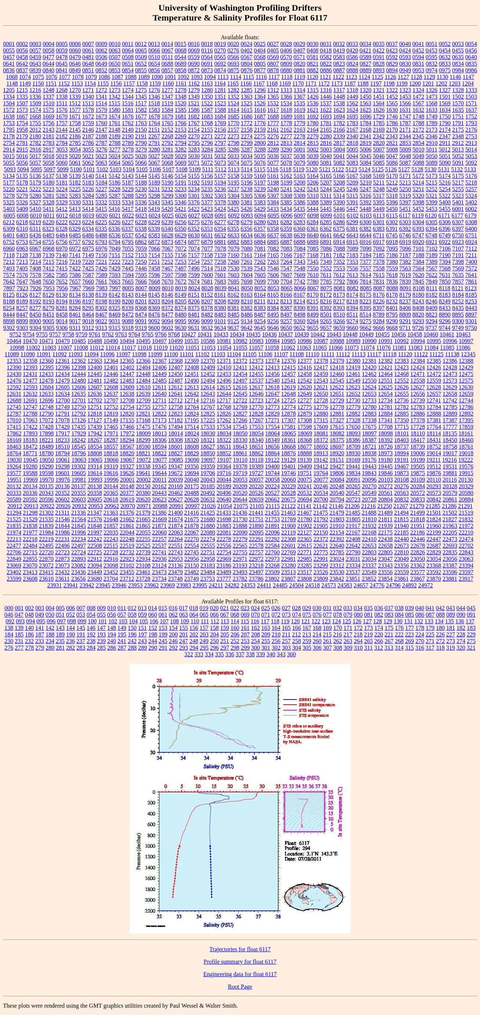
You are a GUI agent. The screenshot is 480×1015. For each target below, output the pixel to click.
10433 (221, 334)
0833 (445, 64)
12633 (46, 394)
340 (270, 654)
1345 (141, 97)
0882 (313, 70)
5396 (392, 202)
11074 (367, 347)
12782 (401, 407)
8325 (114, 308)
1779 (299, 123)
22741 (159, 552)
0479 (75, 57)
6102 (353, 215)
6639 (299, 235)
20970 (127, 506)
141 (39, 628)
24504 (296, 585)
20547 (353, 493)
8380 (220, 308)
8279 (48, 308)
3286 (233, 149)
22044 (127, 532)
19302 (78, 466)
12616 (240, 387)
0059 (62, 50)
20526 (256, 493)
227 (450, 634)
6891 (326, 242)
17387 (450, 420)
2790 (141, 143)
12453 (224, 374)
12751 (94, 407)
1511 (61, 103)
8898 (9, 321)
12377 (304, 361)
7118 (9, 255)
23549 (369, 572)
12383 (401, 361)
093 (20, 621)
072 (276, 614)
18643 (240, 446)
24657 (360, 585)
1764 (154, 123)
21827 (450, 519)
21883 (224, 526)
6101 (339, 215)
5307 (273, 196)
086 (419, 614)
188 (50, 634)
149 (121, 628)
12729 (337, 400)
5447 (352, 209)
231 (19, 641)
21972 (466, 526)
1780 (313, 123)
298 (234, 648)
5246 (352, 189)
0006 (75, 44)
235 (60, 641)
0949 (405, 70)
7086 (326, 248)
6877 (194, 242)
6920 (418, 242)
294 (193, 648)
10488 (94, 341)
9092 (154, 321)
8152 (207, 295)
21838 (30, 526)
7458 (154, 268)
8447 (22, 314)
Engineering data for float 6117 (240, 974)
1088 (131, 77)
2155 (207, 130)
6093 (247, 215)
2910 (431, 143)
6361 (313, 229)
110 (194, 621)
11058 (272, 347)
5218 (471, 182)
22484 (30, 546)
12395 (46, 367)
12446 (110, 374)
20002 (143, 480)
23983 (184, 585)
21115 (272, 506)
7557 (365, 268)
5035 (260, 156)
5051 (445, 156)
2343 (392, 136)
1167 (259, 83)
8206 (194, 301)
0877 (260, 70)
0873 (207, 70)
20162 (159, 486)
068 (234, 614)
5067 (154, 163)
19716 (224, 473)
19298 (62, 466)
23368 (433, 565)
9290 (392, 321)
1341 (101, 97)
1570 (458, 103)
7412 (48, 268)
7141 (75, 255)
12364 (110, 361)
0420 (352, 50)
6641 (326, 235)
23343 (385, 565)
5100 (76, 169)
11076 (383, 347)
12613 (191, 387)
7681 (207, 281)
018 (193, 608)
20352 (62, 493)
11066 (335, 347)
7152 (128, 255)
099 (81, 621)
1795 (9, 130)
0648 (88, 64)
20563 (401, 493)
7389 (431, 262)
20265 (353, 486)
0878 (273, 70)
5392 (365, 202)
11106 (265, 354)
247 (183, 641)
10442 (317, 334)
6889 (313, 242)
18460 (466, 440)
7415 (62, 268)
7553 (339, 268)
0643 (35, 64)
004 (50, 608)
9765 (147, 334)
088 (440, 614)
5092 (471, 163)
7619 (405, 275)
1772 (246, 123)
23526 (320, 572)
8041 (234, 288)
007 (80, 608)
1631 (405, 110)
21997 (94, 532)
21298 (30, 513)
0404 (260, 50)
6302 (392, 222)
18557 (110, 446)
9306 (62, 328)
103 (123, 621)
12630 (466, 387)
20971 (144, 506)
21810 (369, 519)
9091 (141, 321)
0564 (207, 57)
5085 (379, 163)
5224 (62, 189)
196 (132, 634)
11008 (81, 347)
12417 (320, 367)
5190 (167, 182)
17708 (385, 427)
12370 (207, 361)
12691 (30, 400)
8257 (22, 308)
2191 (141, 136)
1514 (101, 103)
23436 (78, 572)
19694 (191, 473)
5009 (405, 149)
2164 (313, 130)
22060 (159, 532)
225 (430, 634)
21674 (175, 519)
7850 (445, 281)
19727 (256, 473)
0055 (9, 50)
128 (377, 621)
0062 (101, 50)
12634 (62, 394)
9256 (273, 321)
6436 (35, 235)
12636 (94, 394)
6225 (101, 222)
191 (80, 634)
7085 (313, 248)
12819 (110, 413)
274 (461, 641)
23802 (272, 579)
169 (327, 628)
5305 (246, 196)
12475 (466, 374)
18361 (288, 440)
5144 (141, 176)
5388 (313, 202)
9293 (418, 321)
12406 (159, 367)
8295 (88, 308)
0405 (273, 50)
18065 (288, 433)
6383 (379, 229)
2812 (273, 143)
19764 (320, 473)
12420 (369, 367)
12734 (385, 400)
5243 (313, 189)
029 (306, 608)
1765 (167, 123)
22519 (127, 546)
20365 (110, 493)
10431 (204, 334)
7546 (273, 268)
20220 (256, 486)
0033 (352, 44)
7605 (260, 275)
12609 (127, 387)
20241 (304, 486)
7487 (180, 268)
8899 (22, 321)
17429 (62, 427)
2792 (167, 143)
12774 (288, 407)
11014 (112, 347)
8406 (405, 308)
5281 (48, 196)
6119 (417, 215)
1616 (260, 110)
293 (183, 648)
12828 (256, 413)
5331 (88, 202)
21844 (62, 526)
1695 (352, 116)
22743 (175, 552)
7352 (339, 262)
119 (285, 621)
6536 (114, 235)
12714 (191, 400)
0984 (458, 70)
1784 (365, 123)
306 (317, 648)
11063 (304, 347)
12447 (127, 374)
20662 (272, 499)
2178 (9, 136)
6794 (114, 242)
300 (255, 648)
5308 (286, 196)
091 (471, 614)
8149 (180, 295)
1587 (207, 110)
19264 (14, 466)
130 (398, 621)
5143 (128, 176)
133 (429, 621)
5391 (352, 202)
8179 (405, 295)
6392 (405, 229)
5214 (418, 182)
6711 (378, 235)
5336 (141, 202)
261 (327, 641)
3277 (114, 149)
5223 (48, 189)
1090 (157, 77)
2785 (75, 143)
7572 (471, 268)
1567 (418, 103)
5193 (207, 182)
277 (19, 648)
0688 (167, 64)
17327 (337, 420)
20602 (62, 499)
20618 (110, 499)
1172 (324, 83)
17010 (14, 420)
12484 (143, 380)
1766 (180, 123)
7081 (260, 248)
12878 (288, 413)
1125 (377, 77)
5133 (470, 169)
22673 (401, 546)
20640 (224, 499)
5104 (129, 169)
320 (461, 648)
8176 (379, 295)
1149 (25, 83)
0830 (405, 64)
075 (306, 614)
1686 (246, 116)
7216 (62, 262)
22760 (272, 552)
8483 (220, 314)
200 (173, 634)
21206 (352, 506)
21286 (449, 506)
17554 (272, 427)
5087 (405, 163)
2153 (180, 130)
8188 (9, 301)
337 (240, 654)
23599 (14, 579)
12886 (417, 413)
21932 (369, 526)
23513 (288, 572)
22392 (337, 539)
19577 (14, 473)
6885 (273, 242)
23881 (450, 579)
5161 (273, 176)
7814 (365, 281)
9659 (339, 328)
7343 (299, 262)
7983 (102, 288)
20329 (466, 486)
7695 (233, 281)
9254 (260, 321)
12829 (272, 413)
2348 (458, 136)
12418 (337, 367)
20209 (240, 486)
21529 (30, 519)
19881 (450, 473)
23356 (401, 565)
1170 (297, 83)
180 (440, 628)
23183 (207, 565)
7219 (75, 262)
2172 (418, 130)
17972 (127, 433)
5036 (273, 156)
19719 (240, 473)
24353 (248, 585)
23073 (62, 565)
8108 (419, 288)
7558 (379, 268)
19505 (417, 466)
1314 (299, 90)
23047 (385, 559)
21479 (337, 513)
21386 (159, 513)
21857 (110, 526)
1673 (101, 116)
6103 (366, 215)
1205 (9, 90)
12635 (78, 394)
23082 (78, 565)
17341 (385, 420)
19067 (127, 460)
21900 (288, 526)
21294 (14, 513)
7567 (431, 268)
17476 (159, 427)
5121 (325, 169)
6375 (339, 229)
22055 (143, 532)
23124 (159, 565)
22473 (450, 539)
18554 (94, 446)
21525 (14, 519)
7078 (220, 248)
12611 (159, 387)
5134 (9, 176)
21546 (62, 519)
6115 (391, 215)
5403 (9, 209)
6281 (273, 222)
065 (204, 614)
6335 (101, 229)
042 (440, 608)
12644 (224, 394)
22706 (14, 552)
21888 (240, 526)
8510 (339, 314)
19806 (337, 473)
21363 (110, 513)
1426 (313, 97)
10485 (78, 341)
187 (39, 634)
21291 (465, 506)
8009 (154, 288)
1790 (445, 123)
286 (111, 648)
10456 (398, 334)
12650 (320, 394)
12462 (369, 374)
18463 (14, 446)
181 (450, 628)
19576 (466, 466)
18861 (240, 453)
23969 (167, 585)
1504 (9, 103)
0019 (220, 44)
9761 (95, 334)
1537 (326, 103)
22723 (62, 552)
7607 (286, 275)
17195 (191, 420)
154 (173, 628)
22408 (353, 539)
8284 (75, 308)
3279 (141, 149)
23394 (466, 565)
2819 (365, 143)
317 (430, 648)
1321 (379, 90)
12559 (433, 380)
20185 (207, 486)
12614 (207, 387)
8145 (154, 295)
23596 (450, 572)
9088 (128, 321)
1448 (339, 97)
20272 (385, 486)
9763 (121, 334)
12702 (94, 400)
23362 (417, 565)
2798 (233, 143)
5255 (458, 189)
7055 (128, 248)
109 (184, 621)
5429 (260, 209)
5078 (286, 163)
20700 (320, 499)
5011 (431, 149)
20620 (143, 499)
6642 (339, 235)
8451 (48, 314)
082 (378, 614)
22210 (466, 532)
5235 (207, 189)
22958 (207, 559)
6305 (431, 222)
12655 (401, 394)
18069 (305, 433)
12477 (30, 380)
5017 (35, 156)
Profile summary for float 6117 (240, 962)
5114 (246, 169)
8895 (458, 314)
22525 (143, 546)
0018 (207, 44)
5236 (220, 189)
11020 (176, 347)
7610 (313, 275)
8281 (62, 308)
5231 (154, 189)
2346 (431, 136)
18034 (224, 433)
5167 (352, 176)
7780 (313, 281)
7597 (167, 275)
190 (70, 634)
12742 (450, 400)
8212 (273, 301)
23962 (151, 585)
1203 (455, 83)
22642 (353, 546)
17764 (433, 427)
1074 (25, 77)
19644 (159, 473)
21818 (417, 519)
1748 (418, 116)
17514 (191, 427)
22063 (175, 532)
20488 (191, 493)
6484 (62, 235)
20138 (94, 486)
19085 (175, 460)
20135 (46, 486)
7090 (365, 248)
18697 (337, 446)
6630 (194, 235)
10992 (401, 341)
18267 (94, 440)
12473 (450, 374)
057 (121, 614)
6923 (458, 242)
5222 (35, 189)
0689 (180, 64)
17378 (417, 420)
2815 (313, 143)
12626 (401, 387)
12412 (256, 367)
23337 (369, 565)
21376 (127, 513)
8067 (313, 288)
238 (91, 641)
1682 (194, 116)
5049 (418, 156)
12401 (110, 367)
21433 (224, 513)
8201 (141, 301)
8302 (101, 308)
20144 (110, 486)
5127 (404, 169)
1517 (141, 103)
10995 (433, 341)
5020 (75, 156)
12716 (207, 400)
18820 (127, 453)
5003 (326, 149)
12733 (369, 400)
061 (163, 614)
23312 (337, 565)
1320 (365, 90)
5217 (458, 182)
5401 (458, 202)
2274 (246, 136)
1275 (141, 90)
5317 (379, 196)
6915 (352, 242)
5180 (48, 182)
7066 (154, 248)
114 (234, 621)
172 (358, 628)
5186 (114, 182)
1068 (12, 77)
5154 (180, 176)
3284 (207, 149)
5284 (88, 196)
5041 (339, 156)
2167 (352, 130)
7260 (233, 262)
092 (10, 621)
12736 (401, 400)
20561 (385, 493)
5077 (273, 163)
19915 (466, 473)
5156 (207, 176)
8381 (233, 308)
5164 (313, 176)
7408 (35, 268)
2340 (352, 136)
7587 (88, 275)
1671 (75, 116)
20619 (127, 499)
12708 (127, 400)
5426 (246, 209)
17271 (272, 420)
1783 (352, 123)
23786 (256, 579)
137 (470, 621)
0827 (365, 64)
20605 (94, 499)
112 (214, 621)
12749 (62, 407)
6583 (154, 235)
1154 (90, 83)
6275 (194, 222)
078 (337, 614)
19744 (272, 473)
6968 (48, 248)
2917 (48, 149)
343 (281, 654)
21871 (159, 526)
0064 (128, 50)
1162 (194, 83)
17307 (288, 420)
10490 (110, 341)
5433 (273, 209)
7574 (9, 275)
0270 (220, 50)
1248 (48, 90)
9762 (108, 334)
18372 (320, 440)
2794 (180, 143)
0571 (299, 57)
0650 (114, 64)
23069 (14, 565)
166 (296, 628)
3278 (128, 149)
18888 (304, 453)
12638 (127, 394)
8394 (352, 308)
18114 (433, 433)
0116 (206, 50)
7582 (48, 275)
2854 (418, 143)
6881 (220, 242)
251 (224, 641)
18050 (240, 433)
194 (111, 634)
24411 (264, 585)
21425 (207, 513)
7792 (339, 281)
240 (111, 641)
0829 (392, 64)
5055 (9, 163)
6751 (471, 235)
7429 (114, 268)
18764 (14, 453)
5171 (405, 176)
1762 (128, 123)
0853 (114, 70)
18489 (46, 446)
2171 (405, 130)
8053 (273, 288)
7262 (260, 262)
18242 (78, 440)
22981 (288, 559)
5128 (417, 169)
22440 (401, 539)
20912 (14, 506)
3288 (260, 149)
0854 (128, 70)
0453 (431, 50)
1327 (445, 90)
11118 (389, 354)
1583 (154, 110)
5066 (141, 163)
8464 (88, 314)
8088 (392, 288)
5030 (194, 156)
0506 (101, 57)
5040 (326, 156)
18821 (143, 453)
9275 (365, 321)
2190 (128, 136)
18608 (191, 446)
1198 (388, 83)
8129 (48, 295)
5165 (326, 176)
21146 (336, 506)
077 (327, 614)
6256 (180, 222)
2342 (379, 136)
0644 (48, 64)
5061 (75, 163)
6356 (246, 229)
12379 (337, 361)
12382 (385, 361)
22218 (30, 539)
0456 (471, 50)
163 (265, 628)
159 (224, 628)
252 (234, 641)
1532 (273, 103)
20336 (30, 493)
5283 (75, 196)
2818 (352, 143)
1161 (180, 83)
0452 (418, 50)
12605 (62, 387)
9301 (471, 321)
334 (209, 654)
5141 (101, 176)
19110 (240, 460)
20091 (353, 480)
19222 (465, 460)
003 (39, 608)
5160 (260, 176)
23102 (127, 565)
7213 (22, 262)
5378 (220, 202)
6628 (167, 235)
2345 (418, 136)
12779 (353, 407)
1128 (416, 77)
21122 (288, 506)
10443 (334, 334)
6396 (445, 229)
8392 (326, 308)
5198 (273, 182)
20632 (207, 499)
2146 (88, 130)
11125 (436, 354)
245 (163, 641)
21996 (78, 532)
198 (152, 634)
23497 (256, 572)
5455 (445, 209)
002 (29, 608)
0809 (286, 64)
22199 (433, 532)
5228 (114, 189)
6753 (22, 242)
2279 (313, 136)
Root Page (240, 986)
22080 (207, 532)
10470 (30, 341)
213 (306, 634)
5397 (405, 202)
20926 (63, 506)
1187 (350, 83)
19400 (272, 466)
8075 (326, 288)
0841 (62, 70)
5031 (207, 156)
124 (336, 621)
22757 (256, 552)
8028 (207, 288)
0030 (313, 44)
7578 (35, 275)
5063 (101, 163)
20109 (417, 480)
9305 (49, 328)
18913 (320, 453)
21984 (46, 532)
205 (224, 634)
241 (121, 641)
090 (461, 614)
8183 (445, 295)
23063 (466, 559)
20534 (320, 493)
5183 (88, 182)
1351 (220, 97)
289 (142, 648)
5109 (195, 169)
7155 (167, 255)
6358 (273, 229)
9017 (75, 321)
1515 (114, 103)
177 (409, 628)
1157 (129, 83)
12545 (337, 380)
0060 (75, 50)
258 (296, 641)
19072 (143, 460)
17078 (62, 420)
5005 (352, 149)
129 (387, 621)
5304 (233, 196)
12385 (433, 361)
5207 (326, 182)
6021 (115, 215)
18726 (385, 446)
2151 (154, 130)
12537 (256, 380)
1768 (207, 123)
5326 (22, 202)
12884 (385, 413)
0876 (246, 70)
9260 (299, 321)
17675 (369, 427)
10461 (447, 334)
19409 (304, 466)
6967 (35, 248)
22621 (320, 546)
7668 (154, 281)
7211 (471, 255)
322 (188, 654)
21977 (30, 532)
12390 (14, 367)
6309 (9, 229)
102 (112, 621)
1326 (431, 90)
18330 (240, 440)
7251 (154, 262)
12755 (143, 407)
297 (224, 648)
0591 (379, 57)
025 (265, 608)
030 (317, 608)
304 (296, 648)
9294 (431, 321)
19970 (46, 480)
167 (306, 628)
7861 (471, 281)
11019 (160, 347)
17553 (256, 427)
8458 (62, 314)
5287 (114, 196)
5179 (35, 182)
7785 (326, 281)
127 (367, 621)
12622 (337, 387)
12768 (224, 407)
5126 (391, 169)
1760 (101, 123)
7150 (101, 255)
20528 (288, 493)
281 (60, 648)
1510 (48, 103)
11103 (218, 354)
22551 (175, 546)
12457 (288, 374)
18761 (466, 446)
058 (132, 614)
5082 (339, 163)
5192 (194, 182)
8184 (458, 295)
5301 (194, 196)
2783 (48, 143)
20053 (240, 480)
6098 (313, 215)
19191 (401, 460)
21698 (224, 519)
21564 (78, 519)
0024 (246, 44)
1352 (233, 97)
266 (378, 641)
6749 (445, 235)
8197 (88, 301)
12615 (224, 387)
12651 (337, 394)
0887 (339, 70)
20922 (47, 506)
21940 (401, 526)
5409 (22, 209)
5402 (471, 202)
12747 (30, 407)
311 (368, 648)
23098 (110, 565)
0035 (379, 44)
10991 (385, 341)
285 (101, 648)
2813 (286, 143)
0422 (379, 50)
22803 (369, 552)
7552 (326, 268)
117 (265, 621)
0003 (35, 44)
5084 (365, 163)
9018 (88, 321)
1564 (379, 103)
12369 (191, 361)
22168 (369, 532)
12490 (191, 380)
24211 (216, 585)
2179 (22, 136)
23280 (288, 565)
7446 (141, 268)
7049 (114, 248)
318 (440, 648)
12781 (385, 407)
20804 (385, 499)
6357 (260, 229)
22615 (304, 546)
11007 (65, 347)
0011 (127, 44)
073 (286, 614)
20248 (337, 486)
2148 (114, 130)
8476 (154, 314)
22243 (110, 539)
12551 (385, 380)
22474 (466, 539)
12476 (14, 380)
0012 (141, 44)
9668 (392, 328)
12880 (320, 413)
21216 (368, 506)
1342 (114, 97)
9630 (180, 328)
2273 (233, 136)
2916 (35, 149)
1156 (115, 83)
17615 (337, 427)
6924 (471, 242)
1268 (62, 90)
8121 (457, 288)
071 (265, 614)
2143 (48, 130)
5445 (326, 209)
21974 (14, 532)
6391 (392, 229)
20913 (30, 506)
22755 (240, 552)
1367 (299, 97)
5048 (405, 156)
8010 (168, 288)
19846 (385, 473)
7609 (299, 275)
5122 (338, 169)
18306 (159, 440)
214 (317, 634)
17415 (14, 427)
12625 (385, 387)
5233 (180, 189)
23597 (466, 572)
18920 (337, 453)
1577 (75, 110)
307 (327, 648)
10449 (366, 334)
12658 (450, 394)
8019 (181, 288)
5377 (207, 202)
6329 (75, 229)
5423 (207, 209)
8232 (392, 301)
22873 (62, 559)
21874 (175, 526)
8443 (471, 308)
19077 (159, 460)
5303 (220, 196)
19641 (143, 473)
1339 (75, 97)
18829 (191, 453)
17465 (110, 427)
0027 (273, 44)
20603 (78, 499)
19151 (337, 460)
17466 (127, 427)
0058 (48, 50)
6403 (22, 235)
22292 (272, 539)
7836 (392, 281)
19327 (127, 466)
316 (419, 648)
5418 (141, 209)
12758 (175, 407)
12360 (46, 361)
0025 (260, 44)
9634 (220, 328)
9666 (379, 328)
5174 (445, 176)
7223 (128, 262)
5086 (392, 163)
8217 (339, 301)
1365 (273, 97)
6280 (260, 222)
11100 (171, 354)
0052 (445, 44)
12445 (94, 374)
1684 (220, 116)
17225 (207, 420)
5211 (378, 182)
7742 (299, 281)
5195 (233, 182)
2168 (365, 130)
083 (389, 614)
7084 (299, 248)
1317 (339, 90)
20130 (465, 480)
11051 (192, 347)
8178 (392, 295)
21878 (191, 526)
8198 (101, 301)
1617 (273, 110)
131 (408, 621)
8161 (220, 295)
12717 (224, 400)
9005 (48, 321)
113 (225, 621)
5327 (35, 202)
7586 (75, 275)
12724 (272, 400)
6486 (88, 235)
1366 (286, 97)
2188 (101, 136)
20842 (433, 499)
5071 (194, 163)
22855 (30, 559)
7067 (167, 248)
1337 (48, 97)
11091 (43, 354)
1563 (365, 103)
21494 (401, 513)
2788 (114, 143)
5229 (128, 189)
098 (71, 621)
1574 (35, 110)
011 (121, 608)
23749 (191, 579)
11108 (297, 354)
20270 (369, 486)
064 (193, 614)
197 (142, 634)
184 (8, 634)
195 (121, 634)
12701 (78, 400)
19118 (256, 460)
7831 (379, 281)
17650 (353, 427)
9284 (379, 321)
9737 (431, 328)
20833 (417, 499)
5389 (326, 202)
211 (286, 634)
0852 (101, 70)
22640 (337, 546)
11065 (320, 347)
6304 (418, 222)
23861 (401, 579)
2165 (326, 130)
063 (183, 614)
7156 (180, 255)
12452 (207, 374)
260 (317, 641)
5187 (128, 182)
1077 (64, 77)
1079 (91, 77)
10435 (253, 334)
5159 (246, 176)
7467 (167, 268)
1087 (117, 77)
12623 (353, 387)
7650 (48, 281)
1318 (352, 90)
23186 (224, 565)
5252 (431, 189)
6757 (75, 242)
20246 (320, 486)
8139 (101, 295)
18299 (143, 440)
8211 (259, 301)
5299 (167, 196)
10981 (224, 341)
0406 (286, 50)
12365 (127, 361)
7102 (431, 248)
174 (378, 628)
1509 (35, 103)
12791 (62, 413)
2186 (75, 136)
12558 (417, 380)
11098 (139, 354)
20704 (337, 499)
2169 (379, 130)
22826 (417, 552)
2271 (207, 136)
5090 (445, 163)
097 (61, 621)
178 (419, 628)
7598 (180, 275)
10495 (143, 341)
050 (50, 614)
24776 (377, 585)
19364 (224, 466)
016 (173, 608)
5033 (233, 156)
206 (234, 634)
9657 (326, 328)
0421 (365, 50)
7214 (35, 262)
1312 (273, 90)
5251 (418, 189)
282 (70, 648)
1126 (390, 77)
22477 (14, 546)
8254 (9, 308)
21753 (272, 519)
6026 (181, 215)
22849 (14, 559)
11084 (431, 347)
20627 (175, 499)
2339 (339, 136)
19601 (62, 473)
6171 (444, 215)
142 (50, 628)
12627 (417, 387)
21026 (208, 506)
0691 (207, 64)
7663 (114, 281)
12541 (288, 380)
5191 (180, 182)
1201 (428, 83)
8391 (313, 308)
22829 (433, 552)
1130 (442, 77)
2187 (88, 136)
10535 (191, 341)
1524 (233, 103)
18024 (192, 433)
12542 (304, 380)
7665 (128, 281)
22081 (224, 532)
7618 (392, 275)
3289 (273, 149)
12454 (240, 374)
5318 (392, 196)
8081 (339, 288)
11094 (91, 354)
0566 (233, 57)
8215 (313, 301)
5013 (458, 149)
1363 (246, 97)
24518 (312, 585)
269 (409, 641)
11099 (155, 354)
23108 (143, 565)
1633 (431, 110)
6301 (379, 222)
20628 (191, 499)
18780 (46, 453)
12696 (46, 400)
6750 (458, 235)
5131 (444, 169)
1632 (418, 110)
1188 (362, 83)
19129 (288, 460)
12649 (304, 394)
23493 (240, 572)
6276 (207, 222)
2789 (128, 143)
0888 (352, 70)
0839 (35, 70)
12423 (401, 367)
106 (153, 621)
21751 (256, 519)
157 (204, 628)
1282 (233, 90)
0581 (313, 57)
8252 (458, 301)
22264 (175, 539)
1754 (22, 123)
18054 (256, 433)
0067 (167, 50)
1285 (246, 90)
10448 (350, 334)
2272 (220, 136)
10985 (288, 341)
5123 (351, 169)
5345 (167, 202)
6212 (9, 222)
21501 (433, 513)
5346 (180, 202)
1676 (128, 116)
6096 (286, 215)
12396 (62, 367)
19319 (110, 466)
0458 (22, 57)
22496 (62, 546)
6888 (299, 242)
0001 (9, 44)
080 (358, 614)
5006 (365, 149)
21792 (320, 519)
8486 (246, 314)
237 (80, 641)
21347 (94, 513)
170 (337, 628)
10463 (463, 334)
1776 (260, 123)
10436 (269, 334)
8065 (286, 288)
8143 (128, 295)
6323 (48, 229)
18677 (304, 446)
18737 (401, 446)
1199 (401, 83)
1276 (154, 90)
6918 (392, 242)
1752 (471, 116)
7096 (405, 248)
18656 (272, 446)
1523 (220, 103)
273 (450, 641)
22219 (46, 539)
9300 (458, 321)
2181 (48, 136)
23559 (401, 572)
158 (214, 628)
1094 (210, 77)
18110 (418, 433)
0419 (339, 50)
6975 (88, 248)
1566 (405, 103)
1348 (180, 97)
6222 (62, 222)
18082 (337, 433)
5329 (62, 202)
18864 (272, 453)
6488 (101, 235)
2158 (246, 130)
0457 (9, 57)
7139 (48, 255)
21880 (207, 526)
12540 (272, 380)
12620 (304, 387)
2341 (365, 136)
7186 (392, 255)
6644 (365, 235)
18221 (46, 440)
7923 (22, 288)
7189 (431, 255)
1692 (313, 116)
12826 (224, 413)
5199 (286, 182)
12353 (14, 361)
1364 (260, 97)
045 (471, 608)
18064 (272, 433)
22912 (94, 559)
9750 (471, 328)
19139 (304, 460)
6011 (48, 215)
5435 (299, 209)
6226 (114, 222)
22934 (143, 559)
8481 (194, 314)
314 (399, 648)
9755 (42, 334)
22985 (304, 559)
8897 (471, 314)
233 (39, 641)
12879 (304, 413)
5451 (405, 209)
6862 (141, 242)
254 (255, 641)
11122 (421, 354)
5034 (246, 156)
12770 (256, 407)
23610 (46, 579)
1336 (35, 97)
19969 (30, 480)
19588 (30, 473)
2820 (379, 143)
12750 (78, 407)
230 (8, 641)
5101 (89, 169)
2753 (471, 136)
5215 (431, 182)
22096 (272, 532)
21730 (240, 519)
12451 (191, 374)
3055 (88, 149)
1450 (365, 97)
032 (337, 608)
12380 (353, 361)
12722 (240, 400)
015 (163, 608)
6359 (286, 229)
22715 (30, 552)
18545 (78, 446)
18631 (224, 446)
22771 (304, 552)
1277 (167, 90)
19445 (385, 466)
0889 (365, 70)
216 (337, 634)
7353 (352, 262)
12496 (224, 380)
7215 (48, 262)
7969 (88, 288)
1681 (180, 116)
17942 (95, 433)
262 (337, 641)
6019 (88, 215)
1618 (286, 110)
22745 (191, 552)
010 (111, 608)
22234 (78, 539)
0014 (167, 44)
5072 (207, 163)
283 (80, 648)
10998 (17, 347)
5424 (220, 209)
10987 (320, 341)
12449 (159, 374)
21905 (320, 526)
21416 (191, 513)
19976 (62, 480)
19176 (369, 460)
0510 (154, 57)
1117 (274, 77)
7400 (471, 262)
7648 (35, 281)
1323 (405, 90)
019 (204, 608)
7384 (418, 262)
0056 (22, 50)
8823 (431, 314)
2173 (431, 130)
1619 (299, 110)
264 (358, 641)
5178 (22, 182)
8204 (167, 301)
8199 (114, 301)
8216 (326, 301)
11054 (224, 347)
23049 (401, 559)
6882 (233, 242)
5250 (405, 189)
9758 (68, 334)
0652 (141, 64)
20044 (224, 480)
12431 (30, 374)
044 (461, 608)
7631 (445, 275)
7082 (273, 248)
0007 (88, 44)
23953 (135, 585)
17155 (127, 420)
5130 (430, 169)
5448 (365, 209)
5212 (392, 182)
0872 (194, 70)
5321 (431, 196)
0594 (418, 57)
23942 (87, 585)
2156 (220, 130)
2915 (22, 149)
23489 (224, 572)
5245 (339, 189)
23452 (110, 572)
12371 (224, 361)
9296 (445, 321)
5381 (246, 202)
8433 (445, 308)
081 (368, 614)
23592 (433, 572)
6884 (260, 242)
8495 (273, 314)
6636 (260, 235)
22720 (46, 552)
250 (214, 641)
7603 (233, 275)
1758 (75, 123)
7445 (128, 268)
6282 (286, 222)
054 (91, 614)
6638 (286, 235)
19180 (385, 460)
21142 (320, 506)
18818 (110, 453)
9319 (141, 328)
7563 (405, 268)
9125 (233, 321)
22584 (272, 546)
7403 (9, 268)
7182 (339, 255)
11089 (11, 354)
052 (70, 614)
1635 (458, 110)
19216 (449, 460)
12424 (417, 367)
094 (30, 621)
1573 (22, 110)
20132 (14, 486)
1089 (144, 77)
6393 (418, 229)
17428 (46, 427)
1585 (180, 110)
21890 (256, 526)
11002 (33, 347)
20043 (207, 480)
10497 (159, 341)
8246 (431, 301)
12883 (369, 413)
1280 (207, 90)
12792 (78, 413)
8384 (273, 308)
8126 (22, 295)
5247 (365, 189)
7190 (445, 255)
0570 (286, 57)
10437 (285, 334)
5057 (35, 163)
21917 (353, 526)
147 (101, 628)
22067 (191, 532)
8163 (246, 295)
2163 (299, 130)
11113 (359, 354)
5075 (246, 163)
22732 (127, 552)
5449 (379, 209)
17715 (401, 427)
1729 (379, 116)
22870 (46, 559)
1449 (352, 97)
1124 (364, 77)
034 (358, 608)
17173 (159, 420)
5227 (101, 189)
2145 (75, 130)
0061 (88, 50)
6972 (75, 248)
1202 (441, 83)
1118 (286, 77)
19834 (353, 473)
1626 (379, 110)
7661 (101, 281)
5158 (233, 176)
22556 (224, 546)
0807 (273, 64)
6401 (9, 235)
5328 (48, 202)
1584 (167, 110)
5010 (418, 149)
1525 (246, 103)
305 (306, 648)
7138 (35, 255)
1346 (154, 97)
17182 (175, 420)
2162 (286, 130)
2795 (194, 143)
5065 (128, 163)
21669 (159, 519)
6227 (128, 222)
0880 (286, 70)
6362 (326, 229)
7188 (418, 255)
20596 (46, 499)
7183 (352, 255)
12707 (110, 400)
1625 (365, 110)
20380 (143, 493)
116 (255, 621)
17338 (369, 420)
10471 (46, 341)
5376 (194, 202)
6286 (339, 222)
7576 (22, 275)
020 (214, 608)
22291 (256, 539)
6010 (35, 215)
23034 (369, 559)
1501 (445, 97)
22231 (62, 539)
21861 (127, 526)
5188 (141, 182)
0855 (141, 70)
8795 (392, 314)
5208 (339, 182)
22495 (46, 546)
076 (317, 614)
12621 (320, 387)
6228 (141, 222)
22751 (207, 552)
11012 (97, 347)
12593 (30, 387)
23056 (450, 559)
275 (471, 641)
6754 (35, 242)
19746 (288, 473)
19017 (450, 453)
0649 (101, 64)
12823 (175, 413)
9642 (246, 328)
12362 (78, 361)
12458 (304, 374)
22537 (159, 546)
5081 (326, 163)
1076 (51, 77)
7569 (458, 268)
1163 (206, 83)
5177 (9, 182)
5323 (458, 196)
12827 (240, 413)
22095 (256, 532)
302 (276, 648)
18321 (207, 440)
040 (419, 608)
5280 (35, 196)
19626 (127, 473)
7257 (207, 262)
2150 (141, 130)
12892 (466, 413)
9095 (180, 321)
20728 (369, 499)
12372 (240, 361)
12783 (417, 407)
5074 (233, 163)
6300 (365, 222)
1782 (339, 123)
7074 (194, 248)
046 (8, 614)
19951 (14, 480)
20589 (14, 499)
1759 (88, 123)
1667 (22, 116)
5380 (233, 202)
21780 (304, 519)
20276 (401, 486)
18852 (224, 453)
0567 (246, 57)
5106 (155, 169)
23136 (175, 565)
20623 (159, 499)
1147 (468, 77)
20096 (369, 480)
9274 (352, 321)
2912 (458, 143)
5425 (233, 209)
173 (368, 628)
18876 (288, 453)
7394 (445, 262)
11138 (452, 354)
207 (245, 634)
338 (250, 654)
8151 (194, 295)
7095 (392, 248)
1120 (312, 77)
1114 (235, 77)
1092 (183, 77)
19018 (466, 453)
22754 (224, 552)
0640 (471, 57)
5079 (299, 163)
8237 (405, 301)
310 (358, 648)
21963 (450, 526)
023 (245, 608)
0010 (114, 44)
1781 (326, 123)
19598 (46, 473)
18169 (14, 440)
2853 (405, 143)
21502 (450, 513)
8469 (114, 314)
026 (276, 608)
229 (471, 634)
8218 (352, 301)
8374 (180, 308)
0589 (365, 57)
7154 (154, 255)
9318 (128, 328)
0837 (22, 70)
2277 (286, 136)
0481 (88, 57)
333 (198, 654)
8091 (405, 288)
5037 (286, 156)
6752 (9, 242)
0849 (75, 70)
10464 (14, 341)
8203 (154, 301)
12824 (191, 413)
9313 (101, 328)
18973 (385, 453)
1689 (286, 116)
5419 (154, 209)
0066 (154, 50)
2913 (471, 143)
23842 (337, 579)
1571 (471, 103)
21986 (62, 532)
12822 (159, 413)
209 (265, 634)
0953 (418, 70)
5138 (62, 176)
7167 (299, 255)
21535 (46, 519)
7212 (9, 262)
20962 (111, 506)
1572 (9, 110)
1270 (75, 90)
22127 (304, 532)
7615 (379, 275)
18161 (465, 433)
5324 (471, 196)
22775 (320, 552)
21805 (353, 519)
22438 (385, 539)
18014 (175, 433)
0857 (167, 70)
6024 (154, 215)
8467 (101, 314)
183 (471, 628)
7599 (194, 275)
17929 (79, 433)
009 (101, 608)
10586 (207, 341)
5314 (339, 196)
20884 (466, 499)
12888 (433, 413)
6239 (167, 222)
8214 (299, 301)
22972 (256, 559)
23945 (103, 585)
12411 (240, 367)
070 (255, 614)
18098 (385, 433)
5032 (220, 156)
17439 (94, 427)
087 (430, 614)
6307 (458, 222)
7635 (458, 275)
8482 (207, 314)
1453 (405, 97)
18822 (159, 453)
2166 (339, 130)
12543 (320, 380)
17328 (353, 420)
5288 (128, 196)
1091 (170, 77)
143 (60, 628)
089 (450, 614)
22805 (385, 552)
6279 (246, 222)
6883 (246, 242)
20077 (320, 480)
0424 (405, 50)
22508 (94, 546)
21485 (353, 513)
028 (296, 608)
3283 (194, 149)
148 (111, 628)
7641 (471, 275)
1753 (9, 123)
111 (205, 621)
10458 (414, 334)
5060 (62, 163)
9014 (62, 321)
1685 (233, 116)
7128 (22, 255)
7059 (141, 248)
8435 (458, 308)
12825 (207, 413)
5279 (22, 196)
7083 (286, 248)
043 (450, 608)
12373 (256, 361)
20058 (272, 480)
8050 (247, 288)
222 (399, 634)
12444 (78, 374)
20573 (433, 493)
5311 (325, 196)
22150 (320, 532)
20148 (127, 486)
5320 (418, 196)
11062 (288, 347)
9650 (286, 328)
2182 (62, 136)
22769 (288, 552)
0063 (114, 50)
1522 (207, 103)
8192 (35, 301)
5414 (88, 209)
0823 (339, 64)
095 (40, 621)
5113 (233, 169)
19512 (433, 466)
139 (19, 628)
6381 (352, 229)
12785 (450, 407)
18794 (62, 453)
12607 (94, 387)
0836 (9, 70)
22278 (224, 539)
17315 (320, 420)
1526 (260, 103)
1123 (351, 77)
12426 (433, 367)
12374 (272, 361)
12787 (14, 413)
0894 (392, 70)
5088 (418, 163)
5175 (458, 176)
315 (409, 648)
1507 (22, 103)
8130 (62, 295)
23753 (207, 579)
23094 (94, 565)
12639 (143, 394)
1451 (379, 97)
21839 (46, 526)
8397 (379, 308)
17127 (94, 420)
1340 (88, 97)
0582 (326, 57)
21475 (320, 513)
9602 (167, 328)
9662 (365, 328)
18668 (288, 446)
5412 (62, 209)
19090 (192, 460)
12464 (385, 374)
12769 (240, 407)
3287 (246, 149)
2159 (260, 130)
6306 (445, 222)
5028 (167, 156)
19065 (95, 460)
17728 (417, 427)
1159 (155, 83)
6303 (405, 222)
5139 (75, 176)
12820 (127, 413)
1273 (114, 90)
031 (327, 608)
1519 (167, 103)
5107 (168, 169)
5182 (75, 182)
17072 (46, 420)
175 (389, 628)
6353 (207, 229)
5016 (22, 156)
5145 (154, 176)
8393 (339, 308)
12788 (30, 413)
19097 (208, 460)
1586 (194, 110)
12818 (94, 413)
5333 (114, 202)
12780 (369, 407)
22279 (240, 539)
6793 (101, 242)
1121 (325, 77)
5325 (9, 202)
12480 (78, 380)
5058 (48, 163)
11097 (123, 354)
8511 (352, 314)
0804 (246, 64)
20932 (79, 506)
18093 (353, 433)
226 (440, 634)
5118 (285, 169)
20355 (78, 493)
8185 (471, 295)
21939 (385, 526)
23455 (127, 572)
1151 (51, 83)
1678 (154, 116)
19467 (401, 466)
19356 (191, 466)
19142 (320, 460)
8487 (260, 314)
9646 (273, 328)
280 (50, 648)
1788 (418, 123)
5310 (313, 196)
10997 (466, 341)
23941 (70, 585)
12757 (159, 407)
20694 (304, 499)
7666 (141, 281)
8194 (62, 301)
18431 (433, 440)
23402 (14, 572)
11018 (144, 347)
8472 (128, 314)
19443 (369, 466)
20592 (30, 499)
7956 (62, 288)
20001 (127, 480)
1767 (194, 123)
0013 (154, 44)
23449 (94, 572)
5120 (311, 169)
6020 (102, 215)
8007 (141, 288)
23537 (353, 572)
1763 (141, 123)
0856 (154, 70)
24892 (409, 585)
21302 (46, 513)
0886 (326, 70)
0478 (62, 57)
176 (399, 628)
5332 (101, 202)
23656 (78, 579)
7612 (339, 275)
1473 (431, 97)
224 (419, 634)
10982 (240, 341)
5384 (273, 202)
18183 (30, 440)
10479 (62, 341)
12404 (143, 367)
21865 (143, 526)
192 (91, 634)
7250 (141, 262)
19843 (369, 473)
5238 (246, 189)
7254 (194, 262)
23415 (46, 572)
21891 (272, 526)
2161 (273, 130)
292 (173, 648)
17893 (30, 433)
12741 (433, 400)
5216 (445, 182)
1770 (233, 123)
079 (347, 614)
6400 (471, 229)
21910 (337, 526)
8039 (220, 288)
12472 (433, 374)
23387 (450, 565)
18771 (30, 453)
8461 (75, 314)
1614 (233, 110)
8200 (128, 301)
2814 (299, 143)
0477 (48, 57)
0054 (471, 44)
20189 (224, 486)
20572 (417, 493)
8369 (154, 308)
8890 (445, 314)
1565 (392, 103)
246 (173, 641)
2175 (458, 130)
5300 (180, 196)
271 (430, 641)
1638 (9, 116)
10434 (237, 334)
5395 (379, 202)
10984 (272, 341)
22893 (78, 559)
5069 (180, 163)
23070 (30, 565)
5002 (313, 149)
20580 (466, 493)
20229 (288, 486)
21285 (433, 506)
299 (245, 648)
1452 (392, 97)
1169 (285, 83)
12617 (256, 387)
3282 (180, 149)
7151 (114, 255)
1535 (299, 103)
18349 (272, 440)
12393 (30, 367)
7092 (379, 248)
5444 (313, 209)
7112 (471, 248)
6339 (154, 229)
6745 (392, 235)
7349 (326, 262)
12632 (30, 394)
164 (276, 628)
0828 (379, 64)
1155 (103, 83)
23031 (353, 559)
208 (255, 634)
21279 (417, 506)
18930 (353, 453)
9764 (134, 334)
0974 (431, 70)
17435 (78, 427)
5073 (220, 163)
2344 (405, 136)
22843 (466, 552)
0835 (471, 64)
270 (419, 641)
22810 (401, 552)
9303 (22, 328)
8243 (418, 301)
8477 (167, 314)
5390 (339, 202)
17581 (288, 427)
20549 (369, 493)
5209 (352, 182)
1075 (38, 77)
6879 (207, 242)
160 (234, 628)
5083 (352, 163)
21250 (384, 506)
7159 (220, 255)
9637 (233, 328)
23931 (54, 585)
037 (389, 608)
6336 (114, 229)
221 (389, 634)
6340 (167, 229)
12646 (256, 394)
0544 (180, 57)
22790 (353, 552)
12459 (320, 374)
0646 (75, 64)
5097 (49, 169)
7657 (75, 281)
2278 (299, 136)
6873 (167, 242)
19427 (337, 466)
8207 (207, 301)
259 (306, 641)
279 (39, 648)
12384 (417, 361)
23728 (143, 579)
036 (378, 608)
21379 (143, 513)
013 (142, 608)
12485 (159, 380)
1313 (286, 90)
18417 (417, 440)
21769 (288, 519)
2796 (207, 143)
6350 (180, 229)
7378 (379, 262)
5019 (62, 156)
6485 (75, 235)
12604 (46, 387)
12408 (191, 367)
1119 (299, 77)
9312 (88, 328)
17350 (401, 420)
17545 (240, 427)
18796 (78, 453)
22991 (320, 559)
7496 (194, 268)
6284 (313, 222)
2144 (62, 130)
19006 (417, 453)
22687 (433, 546)
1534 (286, 103)
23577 (417, 572)
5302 (207, 196)
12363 (94, 361)
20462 (175, 493)
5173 (431, 176)
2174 (445, 130)
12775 (304, 407)
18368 (304, 440)
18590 (143, 446)
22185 (401, 532)
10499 (175, 341)
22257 (159, 539)
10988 (337, 341)
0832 (431, 64)
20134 (30, 486)
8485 (233, 314)
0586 (352, 57)
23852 (369, 579)
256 (276, 641)
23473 (159, 572)
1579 (101, 110)
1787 (405, 123)
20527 (272, 493)
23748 (175, 579)
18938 (369, 453)
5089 (431, 163)
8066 (300, 288)
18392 (385, 440)
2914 (9, 149)
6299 (352, 222)
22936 (159, 559)
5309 (299, 196)
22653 (369, 546)
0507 (114, 57)
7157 (194, 255)
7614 (365, 275)
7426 (101, 268)
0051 (431, 44)
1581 (128, 110)
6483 (48, 235)
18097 (369, 433)
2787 (101, 143)
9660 (352, 328)
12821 (143, 413)
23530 (337, 572)
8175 (365, 295)
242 (132, 641)
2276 (273, 136)
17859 (466, 427)
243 (142, 641)
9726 (418, 328)
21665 (143, 519)
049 (39, 614)
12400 (94, 367)
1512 (75, 103)
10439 (301, 334)
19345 (159, 466)
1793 (471, 123)
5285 (101, 196)
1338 (62, 97)
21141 (304, 506)
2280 (326, 136)
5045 (365, 156)
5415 (101, 209)
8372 (167, 308)
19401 (288, 466)
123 (326, 621)
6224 (88, 222)
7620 (418, 275)
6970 (62, 248)
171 (347, 628)
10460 (430, 334)
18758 (450, 446)
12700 (62, 400)
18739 (417, 446)
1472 (418, 97)
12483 (127, 380)
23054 (433, 559)
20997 (192, 506)
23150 (191, 565)
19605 (78, 473)
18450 (450, 440)
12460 (337, 374)
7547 (286, 268)
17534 (224, 427)
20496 (224, 493)
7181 (326, 255)
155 (183, 628)
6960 (9, 248)
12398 (78, 367)
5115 (259, 169)
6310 (22, 229)
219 (368, 634)
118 (275, 621)
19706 (207, 473)
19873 (401, 473)
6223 (75, 222)
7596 (154, 275)
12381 (369, 361)
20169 (175, 486)
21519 (466, 513)
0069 (194, 50)
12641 (175, 394)
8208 (220, 301)
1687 (260, 116)
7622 (431, 275)
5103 (115, 169)
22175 (385, 532)
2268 (167, 136)
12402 (127, 367)
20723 (353, 499)
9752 (15, 334)
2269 (180, 136)
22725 (94, 552)
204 (214, 634)
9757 (55, 334)
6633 (233, 235)
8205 (180, 301)
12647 (272, 394)
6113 (379, 215)
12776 (320, 407)
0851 (88, 70)
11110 (312, 354)
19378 (240, 466)
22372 (320, 539)
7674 (194, 281)
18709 (353, 446)
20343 (46, 493)
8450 (35, 314)
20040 (191, 480)
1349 (194, 97)
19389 (256, 466)
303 (286, 648)
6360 (299, 229)
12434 (62, 374)
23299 (320, 565)
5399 (431, 202)
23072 (46, 565)
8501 (326, 314)
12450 (175, 374)
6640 (313, 235)
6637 (273, 235)
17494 (175, 427)
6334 (88, 229)
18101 (401, 433)
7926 (35, 288)
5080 (313, 163)
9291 (405, 321)
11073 (351, 347)
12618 (272, 387)
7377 (365, 262)
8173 (339, 295)
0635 (458, 57)
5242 (299, 189)
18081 (321, 433)
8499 (313, 314)
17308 (304, 420)
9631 (194, 328)
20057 (256, 480)
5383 (260, 202)
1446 (326, 97)
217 (347, 634)
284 (91, 648)
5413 (75, 209)
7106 (445, 248)
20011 (159, 480)
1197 (376, 83)
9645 (260, 328)
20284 (417, 486)
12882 (353, 413)
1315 (313, 90)
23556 (385, 572)
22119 (288, 532)
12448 (143, 374)
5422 (194, 209)
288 (132, 648)
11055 (240, 347)
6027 (194, 215)
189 (60, 634)
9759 (81, 334)
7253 (180, 262)
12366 (143, 361)
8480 (180, 314)
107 (164, 621)
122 (316, 621)
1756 (48, 123)
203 (204, 634)
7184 (365, 255)
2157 (233, 130)
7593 (114, 275)
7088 (339, 248)
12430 (14, 374)
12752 (110, 407)
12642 (191, 394)
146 (91, 628)
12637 (110, 394)
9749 (457, 328)
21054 (224, 506)
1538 (339, 103)
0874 (220, 70)
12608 (110, 387)
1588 (220, 110)
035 (368, 608)
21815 (401, 519)
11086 (463, 347)
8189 (22, 301)
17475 (143, 427)
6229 (154, 222)
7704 (286, 281)
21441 (256, 513)
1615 (246, 110)
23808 (304, 579)
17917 (62, 433)
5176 (471, 176)
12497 (240, 380)
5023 (101, 156)
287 (121, 648)
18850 (207, 453)
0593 (405, 57)
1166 (246, 83)
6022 (128, 215)
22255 (143, 539)
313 (389, 648)
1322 (392, 90)
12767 (207, 407)
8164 (260, 295)
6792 (88, 242)
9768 (174, 334)
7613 (352, 275)
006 (70, 608)
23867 (417, 579)
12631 (14, 394)
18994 (401, 453)
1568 (431, 103)
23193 (240, 565)
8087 (379, 288)
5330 (75, 202)
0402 (246, 50)
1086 (104, 77)
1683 (207, 116)
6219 (35, 222)
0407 (299, 50)
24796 (393, 585)
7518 (220, 268)
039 (409, 608)
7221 (101, 262)
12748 (46, 407)
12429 (466, 367)
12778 (337, 407)
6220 (48, 222)
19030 (14, 460)
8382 (246, 308)
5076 (260, 163)
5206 (313, 182)
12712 (175, 400)
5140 (88, 176)
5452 (418, 209)
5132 (457, 169)
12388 (466, 361)
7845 (418, 281)
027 (286, 608)
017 (183, 608)
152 (152, 628)
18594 (159, 446)
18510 (62, 446)
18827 (175, 453)
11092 (59, 354)
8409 (431, 308)
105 (143, 621)
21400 (175, 513)
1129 (429, 77)
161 (245, 628)
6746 (405, 235)
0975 (445, 70)
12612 (175, 387)
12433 (46, 374)
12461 (353, 374)
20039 (175, 480)
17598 (304, 427)
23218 (256, 565)
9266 (339, 321)
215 (327, 634)
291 (163, 648)
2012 (35, 130)
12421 (385, 367)
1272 (101, 90)
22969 (224, 559)
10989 (353, 341)
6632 (220, 235)
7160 (233, 255)
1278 (180, 90)
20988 (160, 506)
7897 (9, 288)
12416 (304, 367)
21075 (240, 506)
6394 (431, 229)
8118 (444, 288)
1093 (197, 77)
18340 (256, 440)
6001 (458, 209)
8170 (313, 295)
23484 (207, 572)
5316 (365, 196)
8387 (286, 308)
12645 (240, 394)
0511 (167, 57)
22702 (466, 546)
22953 (175, 559)
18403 (401, 440)
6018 (75, 215)
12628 (433, 387)
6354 (220, 229)
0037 (392, 44)
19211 (433, 460)
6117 (405, 215)
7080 (246, 248)
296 (214, 648)
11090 (28, 354)
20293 (433, 486)
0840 (48, 70)
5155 (194, 176)
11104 (234, 354)
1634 (445, 110)
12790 (46, 413)
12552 (401, 380)
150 (132, 628)
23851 (353, 579)
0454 (445, 50)
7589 (101, 275)
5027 (154, 156)
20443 (159, 493)
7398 (458, 262)
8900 (35, 321)
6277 (220, 222)
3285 (220, 149)
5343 (154, 202)
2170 (392, 130)
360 (291, 654)
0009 (101, 44)
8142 (114, 295)
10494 (127, 341)
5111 (208, 169)
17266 (240, 420)
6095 (273, 215)
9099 (207, 321)
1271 (88, 90)
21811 (385, 519)
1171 (311, 83)
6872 (154, 242)
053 (80, 614)
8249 (445, 301)
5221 (22, 189)
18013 (159, 433)
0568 (260, 57)
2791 (154, 143)
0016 (194, 44)
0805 (260, 64)
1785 (379, 123)
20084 (337, 480)
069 (245, 614)
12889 (450, 413)
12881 (337, 413)
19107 (224, 460)
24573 (328, 585)
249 (204, 641)
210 (276, 634)
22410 (369, 539)
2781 (22, 143)
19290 (46, 466)
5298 (154, 196)
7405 (22, 268)
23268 (272, 565)
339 (260, 654)
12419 (353, 367)
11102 (202, 354)
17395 (466, 420)
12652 (353, 394)
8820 (418, 314)
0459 (35, 57)
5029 (180, 156)
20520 (240, 493)
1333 (471, 90)
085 (409, 614)
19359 (207, 466)
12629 (450, 387)
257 (286, 641)
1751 (458, 116)
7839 (405, 281)
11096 (107, 354)
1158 (142, 83)
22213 (14, 539)
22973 (272, 559)
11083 (415, 347)
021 (224, 608)
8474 (141, 314)
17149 (110, 420)
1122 (338, 77)
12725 (288, 400)
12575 (466, 380)
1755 (35, 123)
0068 (180, 50)
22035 (110, 532)
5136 (35, 176)
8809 (405, 314)
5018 (48, 156)
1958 (22, 130)
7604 (246, 275)
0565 (220, 57)
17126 (78, 420)
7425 (88, 268)
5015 (9, 156)
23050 (417, 559)
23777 (224, 579)
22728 (110, 552)
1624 (352, 110)
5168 (365, 176)
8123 (471, 288)
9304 (35, 328)
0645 (62, 64)
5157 (220, 176)
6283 (299, 222)
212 (296, 634)
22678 (417, 546)
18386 (353, 440)
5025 (128, 156)
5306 (260, 196)
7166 (286, 255)
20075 (304, 480)
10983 (256, 341)
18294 (127, 440)
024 (255, 608)
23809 (320, 579)
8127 (35, 295)
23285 (304, 565)
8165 (273, 295)
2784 (62, 143)
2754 (9, 143)
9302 (9, 328)
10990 (369, 341)
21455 (272, 513)
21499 (417, 513)
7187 (405, 255)
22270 (191, 539)
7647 (22, 281)
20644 (240, 499)
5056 (22, 163)
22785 (337, 552)
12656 (417, 394)
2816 (326, 143)
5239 (260, 189)
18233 (62, 440)
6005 (9, 215)
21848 (94, 526)
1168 (271, 83)
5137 (48, 176)
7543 (260, 268)
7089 (352, 248)
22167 (353, 532)
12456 (272, 374)
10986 (304, 341)
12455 (256, 374)
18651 (256, 446)
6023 (141, 215)
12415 (288, 367)
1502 (458, 97)
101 (102, 621)
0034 (365, 44)
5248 (379, 189)
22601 (288, 546)
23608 (30, 579)
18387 (369, 440)
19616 (110, 473)
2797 (220, 143)
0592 (392, 57)
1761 (114, 123)
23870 (433, 579)
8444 (9, 314)
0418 (326, 50)
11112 (343, 354)
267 (389, 641)
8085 (366, 288)
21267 (400, 506)
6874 (180, 242)
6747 (418, 235)
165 (286, 628)
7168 (313, 255)
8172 (326, 295)
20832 (401, 499)
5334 (128, 202)
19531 (450, 466)
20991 (176, 506)
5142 (114, 176)
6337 (128, 229)
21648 (110, 519)
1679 (167, 116)
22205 (450, 532)
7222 (114, 262)
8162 (233, 295)
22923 (127, 559)
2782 (35, 143)
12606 (78, 387)
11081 (399, 347)
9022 (101, 321)
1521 (194, 103)
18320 (191, 440)
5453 (431, 209)
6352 (194, 229)
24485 (280, 585)
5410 (35, 209)
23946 (119, 585)
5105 (142, 169)
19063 (79, 460)
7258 (220, 262)
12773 (272, 407)
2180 (35, 136)
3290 (286, 149)
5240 (273, 189)
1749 (431, 116)
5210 (365, 182)
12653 (369, 394)
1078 (78, 77)
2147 (101, 130)
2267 (154, 136)
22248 (127, 539)
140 (29, 628)
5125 (377, 169)
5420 (167, 209)
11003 (49, 347)
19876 (433, 473)
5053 (471, 156)
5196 (246, 182)
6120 (431, 215)
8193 (48, 301)
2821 (392, 143)
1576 (62, 110)
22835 (450, 552)
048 (29, 614)
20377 (127, 493)
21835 (14, 526)
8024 (194, 288)
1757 (62, 123)
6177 (457, 215)
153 (163, 628)
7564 (418, 268)
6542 (141, 235)
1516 (128, 103)
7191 (458, 255)
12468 (401, 374)
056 (111, 614)
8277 (35, 308)
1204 (468, 83)
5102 (102, 169)
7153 (141, 255)
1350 (207, 97)
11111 (328, 354)
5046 (379, 156)
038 (399, 608)
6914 (339, 242)
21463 (288, 513)
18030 (208, 433)
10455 (382, 334)
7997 (115, 288)
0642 (22, 64)
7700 (273, 281)
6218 (22, 222)
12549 (353, 380)
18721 (369, 446)
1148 (12, 83)
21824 (433, 519)
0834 (458, 64)
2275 (260, 136)
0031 (326, 44)
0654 (154, 64)
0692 (220, 64)
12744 (466, 400)
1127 (403, 77)
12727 (304, 400)
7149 (88, 255)
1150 (38, 83)
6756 (62, 242)
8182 (431, 295)
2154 (194, 130)
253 (245, 641)
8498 (299, 314)
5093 (10, 169)
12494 (207, 380)
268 (399, 641)
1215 (22, 90)
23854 (385, 579)
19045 (30, 460)
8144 (141, 295)
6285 (326, 222)
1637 (471, 110)
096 (51, 621)
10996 (450, 341)
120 (295, 621)
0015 (180, 44)
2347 (445, 136)
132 (418, 621)
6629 (180, 235)
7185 (379, 255)
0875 (233, 70)
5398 (418, 202)
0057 (35, 50)
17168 (143, 420)
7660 (88, 281)
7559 (392, 268)
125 (346, 621)
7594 (128, 275)
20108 (401, 480)
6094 (260, 215)
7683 (220, 281)
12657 (433, 394)
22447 (433, 539)
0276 (233, 50)
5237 (233, 189)
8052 (260, 288)
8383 (260, 308)
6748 (431, 235)
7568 (445, 268)
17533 (207, 427)
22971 (240, 559)
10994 (417, 341)
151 (142, 628)
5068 (167, 163)
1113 (223, 77)
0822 (326, 64)
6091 (220, 215)
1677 (141, 116)
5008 (392, 149)
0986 (471, 70)
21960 (433, 526)
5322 (445, 196)
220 (378, 634)
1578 (88, 110)
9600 (154, 328)
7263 (273, 262)
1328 (458, 90)
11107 (281, 354)
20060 (288, 480)
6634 (246, 235)
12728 (320, 400)
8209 (233, 301)
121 (305, 621)
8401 (392, 308)
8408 (418, 308)
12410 (224, 367)
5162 (286, 176)
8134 (75, 295)
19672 (175, 473)
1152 (64, 83)
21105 (257, 506)
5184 (101, 182)
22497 (78, 546)
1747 (405, 116)
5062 (88, 163)
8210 (246, 301)
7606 (273, 275)
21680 (207, 519)
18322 (224, 440)
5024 (114, 156)
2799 (246, 143)
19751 (304, 473)
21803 (337, 519)
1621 (313, 110)
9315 (114, 328)
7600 (207, 275)
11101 (186, 354)
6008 (22, 215)
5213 (405, 182)
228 (461, 634)
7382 (405, 262)
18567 (127, 446)
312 (378, 648)
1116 (261, 77)
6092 (234, 215)
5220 (9, 189)
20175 (191, 486)
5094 (23, 169)
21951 (417, 526)
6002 (471, 209)
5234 (194, 189)
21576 (94, 519)
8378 (207, 308)
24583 (344, 585)
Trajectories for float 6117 (239, 949)
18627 (207, 446)
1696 (365, 116)
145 (80, 628)
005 (60, 608)
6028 (207, 215)
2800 (260, 143)
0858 (180, 70)
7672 (180, 281)
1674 (114, 116)
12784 (433, 407)
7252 (167, 262)
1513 (88, 103)
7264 (286, 262)
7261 (246, 262)
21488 (369, 513)
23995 (200, 585)
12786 (466, 407)
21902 (304, 526)
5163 (299, 176)
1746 (392, 116)
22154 (337, 532)
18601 (175, 446)
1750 (445, 116)
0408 (313, 50)
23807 (288, 579)
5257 (471, 189)
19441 (353, 466)
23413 (30, 572)
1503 (471, 97)
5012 (445, 149)
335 (219, 654)
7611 (325, 275)
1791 (458, 123)
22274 (207, 539)
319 (450, 648)
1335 (22, 97)
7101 (418, 248)
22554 (191, 546)
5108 (182, 169)
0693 (233, 64)
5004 (339, 149)
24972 (425, 585)
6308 (471, 222)
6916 (365, 242)
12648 (288, 394)
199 (163, 634)
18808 (94, 453)
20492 (207, 493)
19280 (30, 466)
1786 (392, 123)
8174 (352, 295)
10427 (188, 334)
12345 (468, 354)
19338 (143, 466)
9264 (313, 321)
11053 (208, 347)
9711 (405, 328)
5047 (392, 156)
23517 (304, 572)
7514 (207, 268)
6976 (101, 248)
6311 (35, 229)
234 (50, 641)
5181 (62, 182)
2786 (88, 143)
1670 (62, 116)
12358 (30, 361)
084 (399, 614)
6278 (233, 222)
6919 (405, 242)
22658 (385, 546)
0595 (431, 57)
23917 (466, 579)
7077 (207, 248)
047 (19, 614)
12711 (159, 400)
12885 (401, 413)
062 (173, 614)
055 (101, 614)
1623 (339, 110)
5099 (63, 169)
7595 (141, 275)
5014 (471, 149)
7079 (233, 248)
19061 (62, 460)
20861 (450, 499)
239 (101, 641)
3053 (62, 149)
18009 (143, 433)
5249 (392, 189)
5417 (128, 209)
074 (296, 614)
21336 (78, 513)
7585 (62, 275)
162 (255, 628)
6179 (471, 215)
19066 (111, 460)
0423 (392, 50)
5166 (339, 176)
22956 (191, 559)
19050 (46, 460)
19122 (272, 460)
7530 (233, 268)
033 (347, 608)
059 (142, 614)
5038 (299, 156)
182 (461, 628)
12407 (175, 367)
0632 (445, 57)
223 (409, 634)
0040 (405, 44)
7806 (352, 281)
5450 (392, 209)
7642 (9, 281)
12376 (288, 361)
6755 (48, 242)
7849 (431, 281)
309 (347, 648)
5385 (286, 202)
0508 (128, 57)
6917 (379, 242)
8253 (471, 301)
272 (440, 641)
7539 (246, 268)
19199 (417, 460)
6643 (352, 235)
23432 (62, 572)
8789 (379, 314)
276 (8, 648)
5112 (220, 169)
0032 (339, 44)
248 (193, 641)
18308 (175, 440)
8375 (194, 308)
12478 (46, 380)
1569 (445, 103)
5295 (141, 196)
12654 (385, 394)
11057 (256, 347)
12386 (450, 361)
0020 (233, 44)
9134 (246, 321)
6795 (128, 242)
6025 (168, 215)
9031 (114, 321)
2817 (339, 143)
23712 (127, 579)
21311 (62, 513)
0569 (273, 57)
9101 (220, 321)
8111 (431, 288)
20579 (450, 493)
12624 (369, 387)
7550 (313, 268)
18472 (30, 446)
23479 (175, 572)
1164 (220, 83)
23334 (353, 565)
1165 (233, 83)
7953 (49, 288)
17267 (256, 420)
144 (70, 628)
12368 (175, 361)
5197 (260, 182)
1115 (248, 77)
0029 (299, 44)
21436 (240, 513)
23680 (94, 579)
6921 (431, 242)
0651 (128, 64)
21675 (191, 519)
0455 (458, 50)
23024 (337, 559)
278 (29, 648)
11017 (128, 347)
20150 (143, 486)
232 (29, 641)
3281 (167, 149)
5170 (392, 176)
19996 (111, 480)
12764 (191, 407)
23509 (272, 572)
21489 (385, 513)
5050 (431, 156)
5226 (88, 189)
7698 (246, 281)
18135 (449, 433)
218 (358, 634)
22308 (288, 539)
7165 (273, 255)
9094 (167, 321)
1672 (88, 116)
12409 (207, 367)
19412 (320, 466)
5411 (48, 209)
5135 (22, 176)
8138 (88, 295)
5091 (458, 163)
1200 (415, 83)
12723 (256, 400)
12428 (450, 367)
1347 (167, 97)
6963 (22, 248)
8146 (167, 295)
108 (174, 621)
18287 (110, 440)
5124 (364, 169)
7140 (62, 255)
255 (265, 641)
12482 (110, 380)
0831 (418, 64)
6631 (207, 235)
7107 (458, 248)
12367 (159, 361)
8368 (141, 308)
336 (229, 654)
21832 (466, 519)
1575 (48, 110)
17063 (30, 420)
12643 (207, 394)
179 (430, 628)
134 (439, 621)
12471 (417, 374)
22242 (94, 539)
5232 (167, 189)
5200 (299, 182)
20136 (62, 486)
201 (183, 634)
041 (430, 608)
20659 (256, 499)
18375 (337, 440)
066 (214, 614)
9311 (75, 328)
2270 (194, 136)
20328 (450, 486)
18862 (256, 453)
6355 (233, 229)
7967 (75, 288)
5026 (141, 156)
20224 (272, 486)
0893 (379, 70)
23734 (159, 579)
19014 (433, 453)
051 (60, 614)
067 (224, 614)
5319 (405, 196)
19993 (95, 480)
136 (459, 621)
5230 (141, 189)
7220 (88, 262)
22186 (417, 532)
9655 (313, 328)
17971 (111, 433)
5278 (9, 196)
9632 (207, 328)
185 (19, 634)
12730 (353, 400)
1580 (114, 110)
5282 (62, 196)
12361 (62, 361)
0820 (299, 64)
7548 (299, 268)
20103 (385, 480)
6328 (62, 229)
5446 (339, 209)
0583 (339, 57)
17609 (320, 427)
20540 (337, 493)
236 (70, 641)
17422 (30, 427)
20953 (95, 506)
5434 (286, 209)
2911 (444, 143)
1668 (35, 116)
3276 (101, 149)
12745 (14, 407)
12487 (175, 380)
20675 (288, 499)
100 (92, 621)
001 (19, 608)
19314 (94, 466)
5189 (154, 182)
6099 (326, 215)
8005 (128, 288)
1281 (220, 90)
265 (368, 641)
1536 (313, 103)
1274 (128, 90)
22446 (417, 539)
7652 (62, 281)
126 (357, 621)
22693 (450, 546)
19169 (353, 460)
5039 (313, 156)
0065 (141, 50)
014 (152, 608)
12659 (466, 394)
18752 (433, 446)
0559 (194, 57)
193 (101, 634)
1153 (77, 83)
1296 (260, 90)
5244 (326, 189)
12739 (417, 400)
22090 (240, 532)
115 (245, 621)
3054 (75, 149)
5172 (418, 176)
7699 (260, 281)
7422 (75, 268)
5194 (220, 182)
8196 (75, 301)
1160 (168, 83)
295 (204, 648)
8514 (365, 314)
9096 (194, 321)
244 (152, 641)
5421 (180, 209)
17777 (450, 427)
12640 (159, 394)
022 (234, 608)
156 (193, 628)
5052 (458, 156)
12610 (143, 387)
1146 (455, 77)
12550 (369, 380)
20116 (450, 480)
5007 (379, 149)
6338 (141, 229)
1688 (273, 116)
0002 (22, 44)
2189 (114, 136)
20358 (94, 493)
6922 (445, 242)
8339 (128, 308)
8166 (286, 295)
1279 (194, 90)
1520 (180, 103)
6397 (458, 229)
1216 (35, 90)
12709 (143, 400)
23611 (62, 579)
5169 (379, 176)
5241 (286, 189)
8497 (286, 314)
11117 (374, 354)
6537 (128, 235)
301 (265, 648)
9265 (326, 321)
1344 (128, 97)
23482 (191, 572)
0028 (286, 44)
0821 (313, 64)
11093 (75, 354)
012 (132, 608)
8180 (418, 295)
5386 (299, 202)
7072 (180, 248)
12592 (14, 387)
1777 (273, 123)
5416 (114, 209)
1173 (336, 83)
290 (152, 648)
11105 (249, 354)
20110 (433, 480)
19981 (79, 480)
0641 (9, 64)
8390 (299, 308)
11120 (405, 354)
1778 (286, 123)
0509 (141, 57)
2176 (471, 130)
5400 (445, 202)
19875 (417, 473)
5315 (352, 196)
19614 (94, 473)
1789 (431, 123)
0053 (458, 44)
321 (471, 648)
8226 (379, 301)
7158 (207, 255)
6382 (365, 229)
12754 (127, 407)
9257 (286, 321)
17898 (46, 433)
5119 (298, 169)
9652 (299, 328)
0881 (299, 70)
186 (29, 634)
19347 (175, 466)
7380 (392, 262)
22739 (143, 552)
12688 (14, 400)
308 (337, 648)
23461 (143, 572)
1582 (141, 110)
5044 (352, 156)
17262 (224, 420)
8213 (286, 301)
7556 (352, 268)
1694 (339, 116)
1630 (392, 110)
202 (193, 634)
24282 (232, 585)
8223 (365, 301)
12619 (288, 387)
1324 (418, 90)
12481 (94, 380)
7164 (260, 255)
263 (347, 641)
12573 (450, 380)
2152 (167, 130)
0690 (194, 64)
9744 (444, 328)
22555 (207, 546)
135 (449, 621)
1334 (9, 97)
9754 (28, 334)
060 (152, 614)
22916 (110, 559)
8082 (353, 288)
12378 (320, 361)
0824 (352, 64)
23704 (110, 579)
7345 (313, 262)
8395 (365, 308)
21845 (78, 526)
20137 (78, 486)
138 (8, 628)
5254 (445, 189)
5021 (88, 156)
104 (133, 621)
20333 (14, 493)
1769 (220, 123)
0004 (48, 44)
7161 (246, 255)
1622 (326, 110)
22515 (110, 546)
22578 (256, 546)
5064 (114, 163)
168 (317, 628)
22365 (304, 539)
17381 (433, 420)
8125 (9, 295)
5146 (167, 176)
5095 (36, 169)
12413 (272, 367)
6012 (62, 215)
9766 (161, 334)
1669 (48, 116)
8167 (299, 295)
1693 (326, 116)
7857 (458, 281)
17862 (14, 433)
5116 (272, 169)
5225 (75, 189)
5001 (299, 149)
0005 (62, 44)
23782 (240, 579)
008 (91, 608)
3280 (154, 149)
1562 (352, 103)
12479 (62, 380)
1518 (154, 103)
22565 (240, 546)
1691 (299, 116)
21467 (304, 513)
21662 (127, 519)
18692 (320, 446)
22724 (78, 552)
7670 (167, 281)
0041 (418, 44)
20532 (304, 493)
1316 (326, 90)
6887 (286, 242)
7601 (220, 275)
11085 (447, 347)
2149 (128, 130)
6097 (300, 215)
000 (8, 608)
